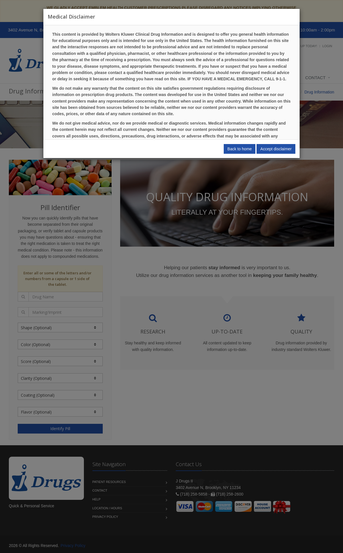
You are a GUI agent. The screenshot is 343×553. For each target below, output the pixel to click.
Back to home (239, 149)
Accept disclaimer (276, 149)
